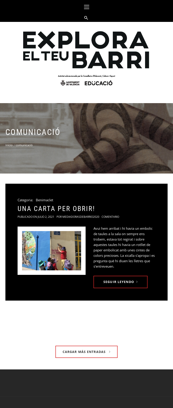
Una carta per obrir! (56, 209)
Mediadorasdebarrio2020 (80, 217)
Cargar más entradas (87, 352)
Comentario (110, 217)
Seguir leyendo (120, 282)
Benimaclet (44, 200)
